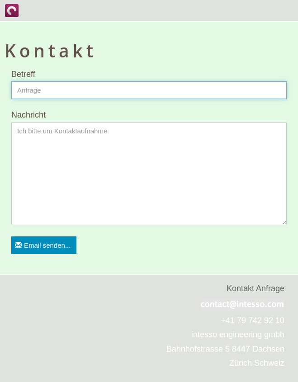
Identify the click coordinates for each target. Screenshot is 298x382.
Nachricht (28, 114)
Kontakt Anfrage (255, 288)
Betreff (23, 74)
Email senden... (43, 245)
